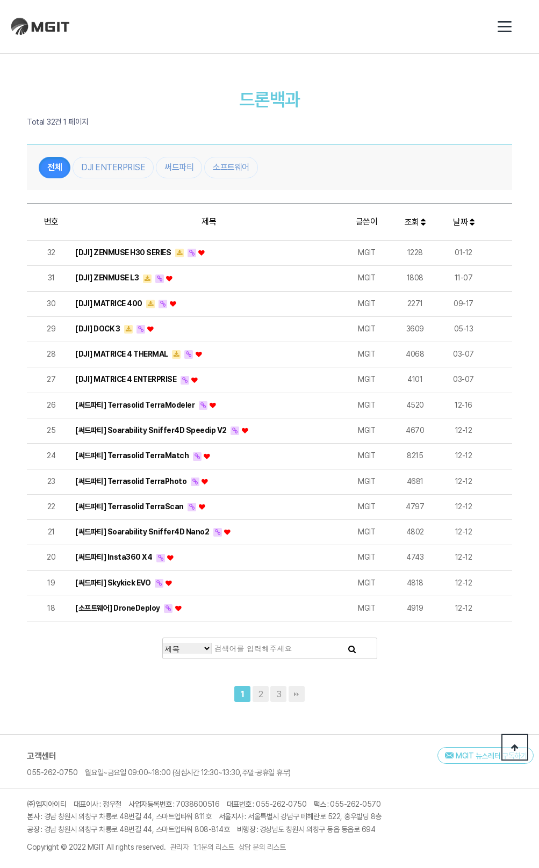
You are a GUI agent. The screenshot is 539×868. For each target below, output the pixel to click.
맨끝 (297, 694)
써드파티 (178, 174)
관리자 (179, 847)
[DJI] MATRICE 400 (109, 310)
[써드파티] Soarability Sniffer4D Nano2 (143, 538)
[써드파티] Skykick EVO (113, 589)
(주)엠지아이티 (43, 26)
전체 (54, 174)
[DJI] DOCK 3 (98, 335)
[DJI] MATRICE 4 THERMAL (122, 361)
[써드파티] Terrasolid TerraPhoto (131, 487)
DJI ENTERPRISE (113, 174)
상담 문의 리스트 (262, 847)
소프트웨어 (231, 174)
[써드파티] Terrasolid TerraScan (130, 513)
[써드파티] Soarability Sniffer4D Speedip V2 (151, 437)
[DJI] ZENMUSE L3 (107, 284)
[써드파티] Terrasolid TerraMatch (132, 462)
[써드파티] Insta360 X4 (114, 564)
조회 (415, 229)
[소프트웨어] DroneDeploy (118, 615)
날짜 (463, 229)
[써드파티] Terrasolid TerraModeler (135, 412)
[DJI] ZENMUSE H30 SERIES (124, 259)
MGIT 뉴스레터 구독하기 (491, 755)
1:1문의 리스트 (213, 847)
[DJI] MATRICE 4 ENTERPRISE (126, 386)
